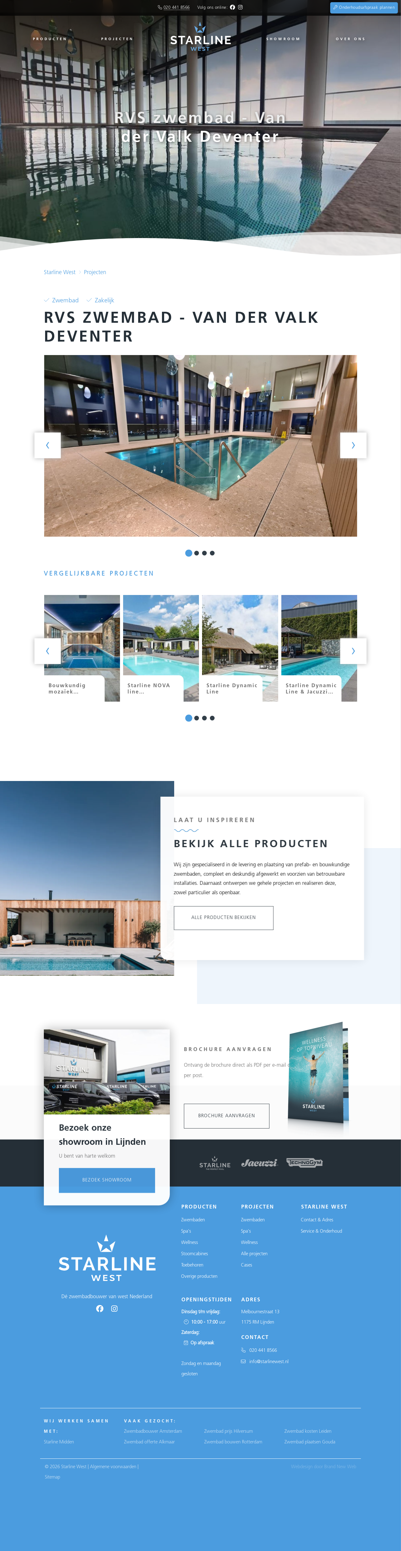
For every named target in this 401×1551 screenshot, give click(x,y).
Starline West (60, 273)
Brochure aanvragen (226, 1116)
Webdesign (302, 1467)
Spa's (186, 1231)
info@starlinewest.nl (265, 1362)
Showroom (283, 39)
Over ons (351, 39)
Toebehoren (192, 1265)
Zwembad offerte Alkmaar (149, 1442)
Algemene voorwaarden (113, 1467)
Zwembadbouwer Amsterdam (153, 1431)
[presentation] (47, 445)
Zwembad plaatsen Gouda (309, 1442)
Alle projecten (254, 1254)
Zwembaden (193, 1220)
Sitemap (52, 1477)
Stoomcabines (194, 1254)
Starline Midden (59, 1442)
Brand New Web (340, 1467)
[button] (188, 553)
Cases (246, 1265)
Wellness (189, 1242)
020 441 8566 (177, 8)
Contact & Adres (317, 1220)
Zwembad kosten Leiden (307, 1431)
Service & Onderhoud (321, 1231)
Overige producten (199, 1276)
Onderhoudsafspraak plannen (364, 8)
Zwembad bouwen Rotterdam (233, 1442)
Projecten (117, 39)
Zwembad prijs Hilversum (228, 1431)
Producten (50, 39)
